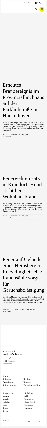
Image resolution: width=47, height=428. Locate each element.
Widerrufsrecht (29, 399)
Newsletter (27, 379)
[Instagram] (8, 368)
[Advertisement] (23, 30)
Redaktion (6, 399)
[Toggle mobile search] (36, 9)
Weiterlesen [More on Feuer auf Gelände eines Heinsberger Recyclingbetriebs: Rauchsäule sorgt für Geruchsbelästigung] (6, 311)
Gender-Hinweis (29, 402)
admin (7, 135)
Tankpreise (27, 382)
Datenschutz (28, 405)
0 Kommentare (30, 135)
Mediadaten (6, 402)
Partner (5, 405)
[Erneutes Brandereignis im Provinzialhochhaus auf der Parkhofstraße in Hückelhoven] (23, 66)
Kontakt (5, 408)
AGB (26, 396)
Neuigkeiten (7, 379)
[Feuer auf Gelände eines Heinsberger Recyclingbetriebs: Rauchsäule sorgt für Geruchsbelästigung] (23, 240)
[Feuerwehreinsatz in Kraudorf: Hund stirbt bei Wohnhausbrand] (23, 159)
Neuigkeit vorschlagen (10, 385)
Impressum (28, 408)
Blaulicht (22, 135)
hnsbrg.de (6, 396)
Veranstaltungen (8, 382)
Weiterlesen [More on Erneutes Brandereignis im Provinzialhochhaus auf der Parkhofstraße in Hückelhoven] (6, 137)
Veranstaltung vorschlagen (32, 385)
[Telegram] (12, 368)
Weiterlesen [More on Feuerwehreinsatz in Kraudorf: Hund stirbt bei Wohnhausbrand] (6, 218)
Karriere (5, 411)
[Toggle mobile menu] (41, 9)
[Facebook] (4, 368)
